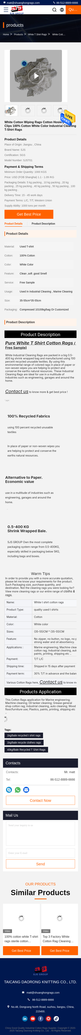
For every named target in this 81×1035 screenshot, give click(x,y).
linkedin (25, 1019)
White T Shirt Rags (37, 34)
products (18, 34)
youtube (33, 1019)
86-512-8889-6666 (65, 2)
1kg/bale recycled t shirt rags (23, 735)
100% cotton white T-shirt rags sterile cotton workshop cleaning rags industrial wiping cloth (21, 939)
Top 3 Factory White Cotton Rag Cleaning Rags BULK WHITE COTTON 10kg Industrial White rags (59, 939)
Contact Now (40, 800)
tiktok (56, 1019)
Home (6, 34)
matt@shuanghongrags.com (21, 2)
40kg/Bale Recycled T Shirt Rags (26, 749)
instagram (48, 1019)
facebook (40, 1019)
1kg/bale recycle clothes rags (24, 742)
